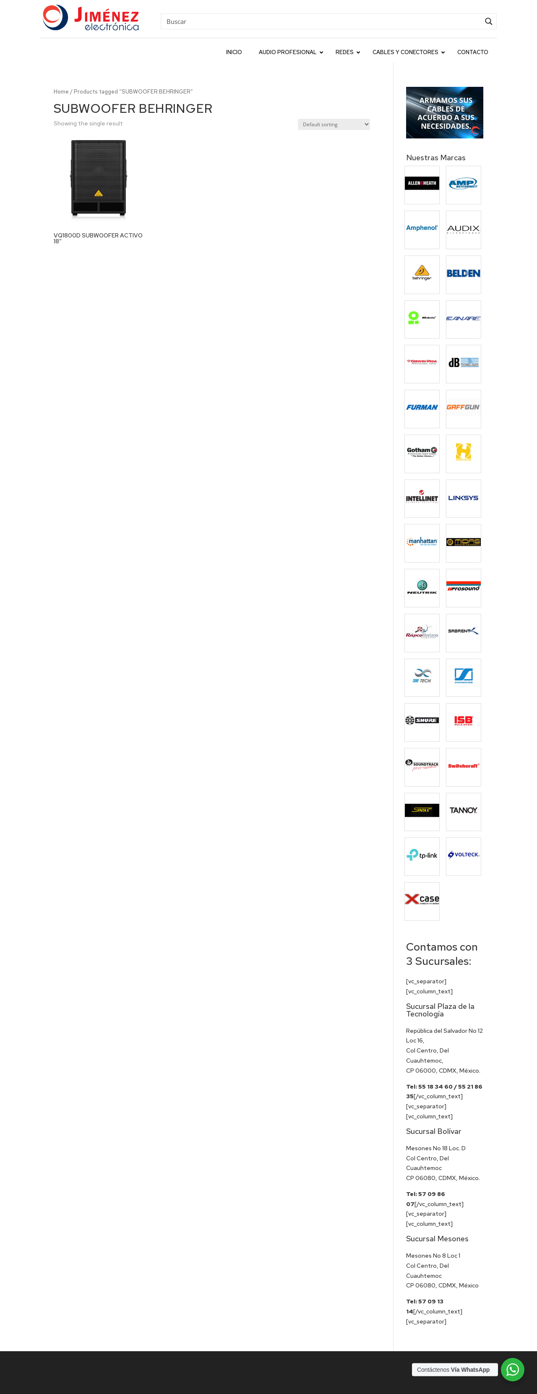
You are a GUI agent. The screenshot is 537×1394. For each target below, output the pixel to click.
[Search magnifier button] (488, 21)
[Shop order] (334, 124)
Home (61, 91)
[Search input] (322, 21)
